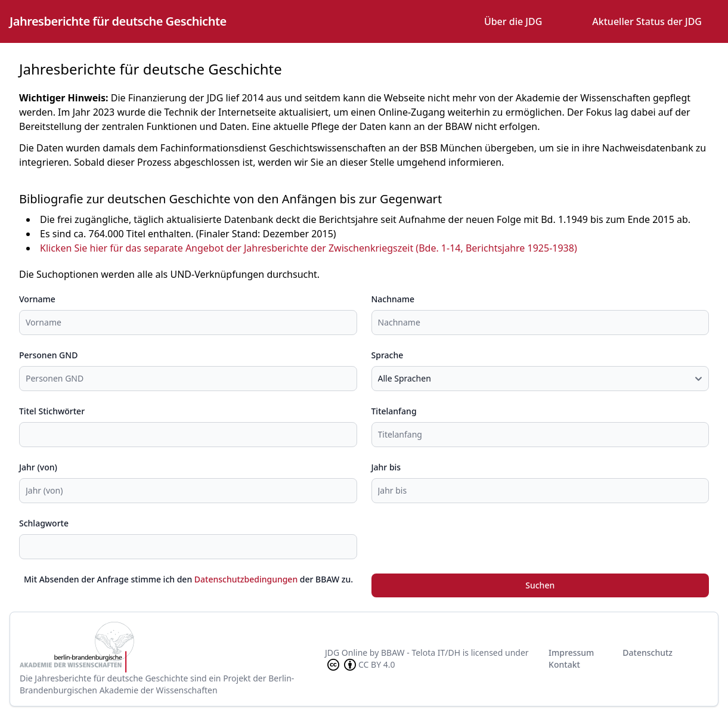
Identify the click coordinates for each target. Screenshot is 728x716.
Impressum (571, 652)
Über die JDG (513, 21)
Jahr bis (386, 467)
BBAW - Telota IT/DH (420, 652)
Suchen (539, 585)
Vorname (37, 299)
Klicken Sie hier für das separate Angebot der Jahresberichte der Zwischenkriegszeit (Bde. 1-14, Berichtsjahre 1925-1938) (308, 248)
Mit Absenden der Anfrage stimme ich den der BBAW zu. (188, 579)
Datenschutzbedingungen (246, 579)
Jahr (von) (38, 467)
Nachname (393, 299)
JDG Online (346, 652)
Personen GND (48, 355)
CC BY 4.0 (360, 665)
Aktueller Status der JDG (647, 21)
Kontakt (564, 664)
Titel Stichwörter (52, 411)
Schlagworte (44, 523)
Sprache (387, 355)
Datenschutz (647, 652)
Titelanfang (394, 411)
